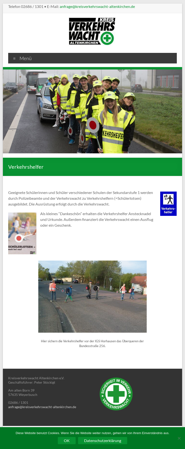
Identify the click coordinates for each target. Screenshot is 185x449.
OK (67, 440)
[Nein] (179, 438)
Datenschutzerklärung (102, 440)
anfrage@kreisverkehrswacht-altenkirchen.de (97, 6)
